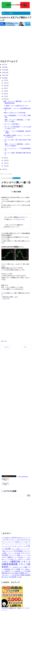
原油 (6, 573)
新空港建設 (16, 573)
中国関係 (22, 573)
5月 (5, 91)
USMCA (19, 538)
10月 (5, 160)
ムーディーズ (21, 546)
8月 (5, 99)
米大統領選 (12, 577)
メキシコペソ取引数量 (14, 553)
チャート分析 (24, 542)
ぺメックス (12, 546)
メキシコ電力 (25, 569)
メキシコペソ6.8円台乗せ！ (11, 124)
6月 (5, 93)
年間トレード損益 (10, 575)
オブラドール (8, 540)
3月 (5, 85)
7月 (5, 96)
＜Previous (6, 347)
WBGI (24, 538)
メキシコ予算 (24, 571)
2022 (3, 78)
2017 (3, 64)
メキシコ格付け (8, 557)
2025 (3, 169)
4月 (5, 88)
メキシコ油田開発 (15, 571)
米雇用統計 (6, 577)
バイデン (20, 544)
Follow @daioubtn (23, 476)
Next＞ (26, 347)
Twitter (4, 341)
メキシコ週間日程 (11, 561)
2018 (3, 67)
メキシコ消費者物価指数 (16, 563)
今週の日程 (6, 299)
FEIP (3, 538)
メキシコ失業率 (18, 559)
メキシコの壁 (15, 549)
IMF (10, 538)
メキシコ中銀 (15, 569)
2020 (3, 72)
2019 (3, 70)
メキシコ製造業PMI (14, 567)
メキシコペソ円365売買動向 (14, 551)
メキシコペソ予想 (25, 555)
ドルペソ (7, 544)
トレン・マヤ (14, 544)
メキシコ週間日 (26, 559)
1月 (5, 80)
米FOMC (17, 575)
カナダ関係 (17, 540)
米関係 (22, 575)
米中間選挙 (19, 577)
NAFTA (14, 538)
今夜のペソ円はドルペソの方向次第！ (15, 112)
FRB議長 (6, 538)
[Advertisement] (16, 44)
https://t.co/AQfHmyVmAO (17, 219)
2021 (3, 75)
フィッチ (5, 546)
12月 (5, 166)
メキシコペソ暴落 (14, 555)
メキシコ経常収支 (19, 557)
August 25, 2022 (14, 226)
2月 (5, 83)
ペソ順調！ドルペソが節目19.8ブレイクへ (16, 105)
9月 (5, 158)
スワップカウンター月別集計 (12, 542)
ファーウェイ (26, 544)
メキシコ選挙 (23, 567)
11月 (5, 163)
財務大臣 (10, 573)
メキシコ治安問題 (9, 559)
